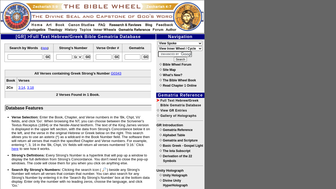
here (15, 149)
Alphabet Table (172, 135)
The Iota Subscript (174, 151)
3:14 (21, 88)
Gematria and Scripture (178, 140)
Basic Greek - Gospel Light (181, 146)
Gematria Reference (176, 130)
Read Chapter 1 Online (178, 85)
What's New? (170, 75)
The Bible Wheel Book (177, 80)
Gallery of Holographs (177, 116)
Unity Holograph (173, 175)
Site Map (167, 70)
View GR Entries (172, 110)
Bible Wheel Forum (175, 64)
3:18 (30, 88)
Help (45, 48)
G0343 (116, 73)
